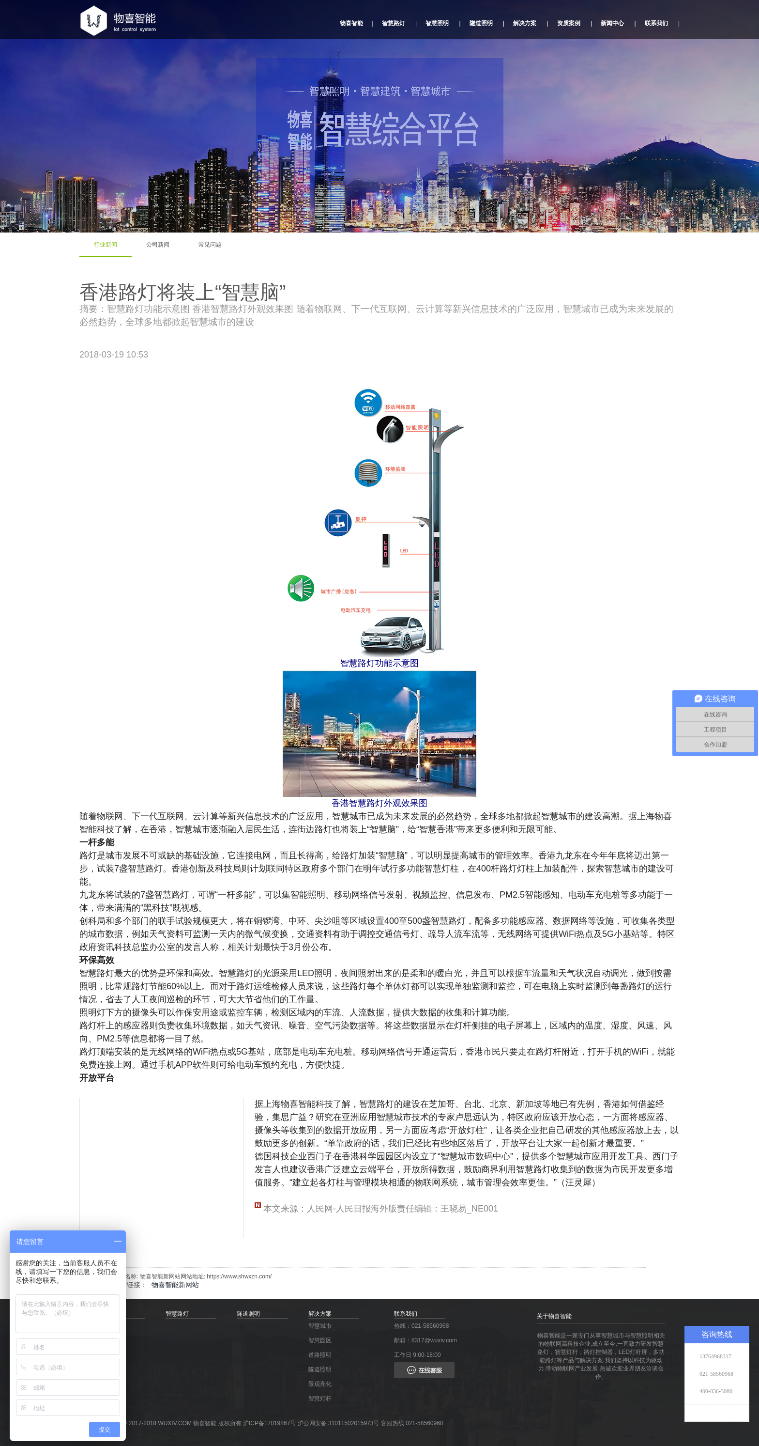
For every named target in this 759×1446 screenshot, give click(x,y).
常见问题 (210, 244)
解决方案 (524, 23)
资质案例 (568, 23)
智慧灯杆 (320, 1398)
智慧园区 (320, 1340)
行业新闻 (105, 244)
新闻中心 (612, 23)
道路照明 (320, 1355)
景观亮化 (320, 1384)
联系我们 (656, 23)
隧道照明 (481, 23)
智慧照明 (437, 23)
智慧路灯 (393, 23)
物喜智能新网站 (175, 1285)
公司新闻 (157, 244)
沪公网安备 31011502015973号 (339, 1423)
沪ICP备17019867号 (270, 1423)
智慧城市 (320, 1325)
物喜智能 (351, 23)
